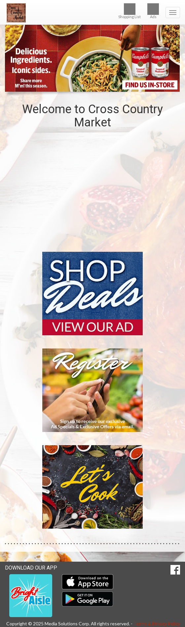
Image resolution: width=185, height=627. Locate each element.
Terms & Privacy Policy (156, 623)
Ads (153, 11)
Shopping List (129, 11)
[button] (82, 85)
